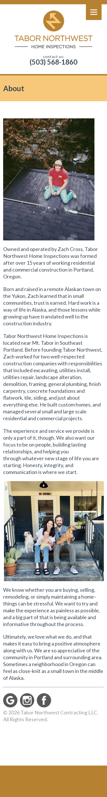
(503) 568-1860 (53, 62)
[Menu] (94, 12)
